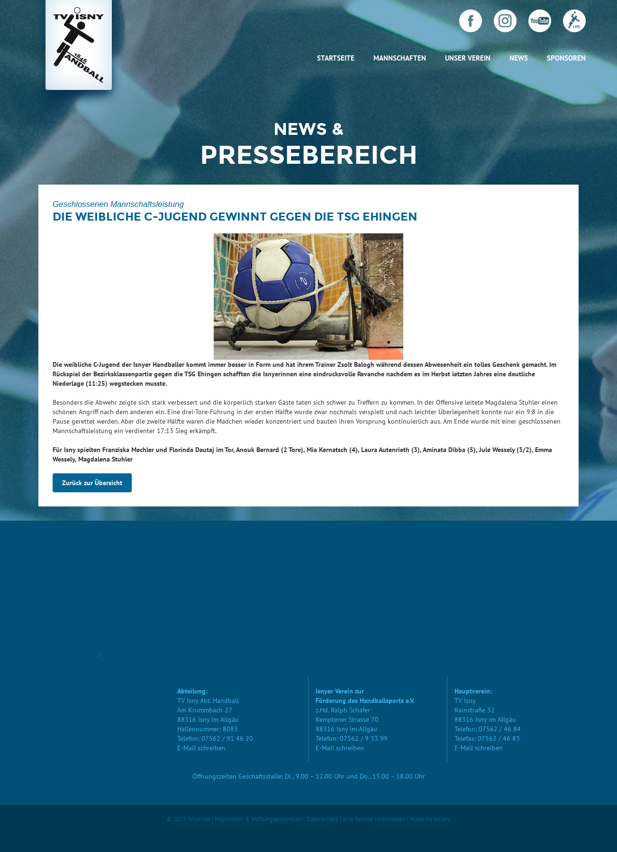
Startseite (335, 57)
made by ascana (430, 819)
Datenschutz (322, 819)
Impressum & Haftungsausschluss (258, 819)
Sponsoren (566, 57)
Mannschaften (399, 57)
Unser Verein (467, 57)
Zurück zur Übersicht (92, 483)
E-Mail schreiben (201, 748)
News (518, 57)
